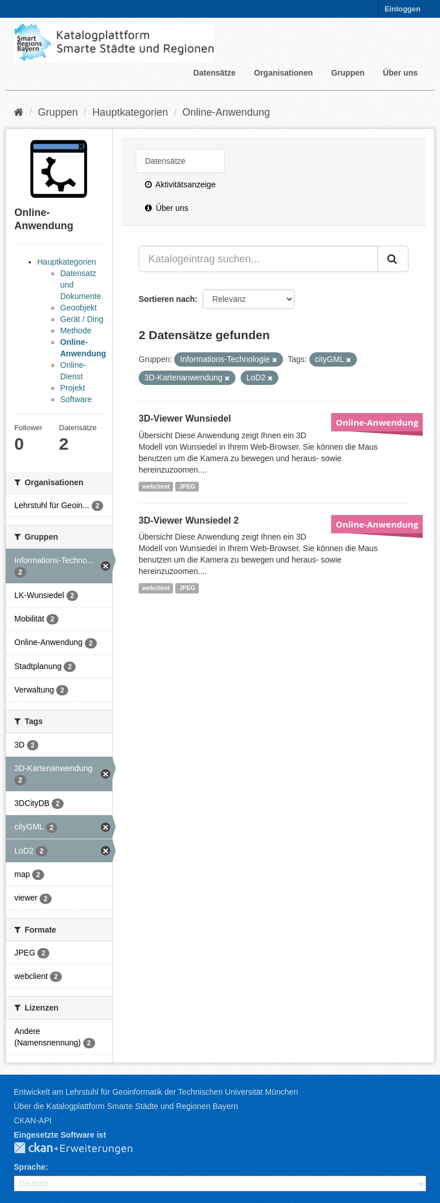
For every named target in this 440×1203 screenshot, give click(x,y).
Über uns (400, 72)
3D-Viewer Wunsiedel (185, 418)
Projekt (72, 387)
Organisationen (283, 72)
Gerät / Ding (81, 319)
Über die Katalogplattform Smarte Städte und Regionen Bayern (126, 1106)
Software (76, 399)
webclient (156, 486)
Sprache (29, 1166)
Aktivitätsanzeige (180, 184)
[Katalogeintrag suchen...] (258, 259)
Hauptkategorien (130, 112)
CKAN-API (33, 1120)
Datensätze (214, 72)
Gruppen (347, 72)
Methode (75, 330)
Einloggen (402, 9)
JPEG (187, 486)
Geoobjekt (78, 307)
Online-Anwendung (226, 112)
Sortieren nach (167, 299)
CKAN (82, 1148)
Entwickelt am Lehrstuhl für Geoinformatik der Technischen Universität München (156, 1091)
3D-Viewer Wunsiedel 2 (189, 520)
